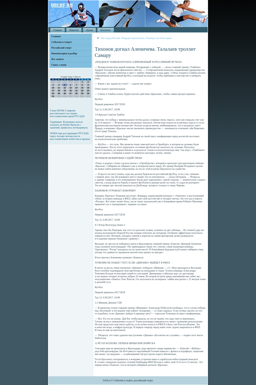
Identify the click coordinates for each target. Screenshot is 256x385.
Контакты (105, 30)
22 (82, 91)
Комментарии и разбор (64, 53)
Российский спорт (61, 47)
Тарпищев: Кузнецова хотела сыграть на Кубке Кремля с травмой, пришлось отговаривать (69, 125)
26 (65, 93)
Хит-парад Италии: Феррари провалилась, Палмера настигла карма (136, 38)
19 (65, 91)
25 (59, 93)
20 (70, 91)
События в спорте (61, 42)
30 (88, 93)
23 (88, 91)
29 (82, 93)
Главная (57, 30)
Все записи (57, 59)
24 (53, 93)
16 (88, 88)
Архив (89, 30)
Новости (73, 30)
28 (76, 93)
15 (82, 88)
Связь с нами (58, 65)
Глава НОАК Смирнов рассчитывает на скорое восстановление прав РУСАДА (67, 113)
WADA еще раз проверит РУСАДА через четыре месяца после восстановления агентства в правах (70, 136)
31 (53, 96)
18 (59, 91)
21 (76, 91)
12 (65, 88)
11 (59, 88)
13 (70, 88)
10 (53, 88)
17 (53, 91)
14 (76, 88)
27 (70, 93)
